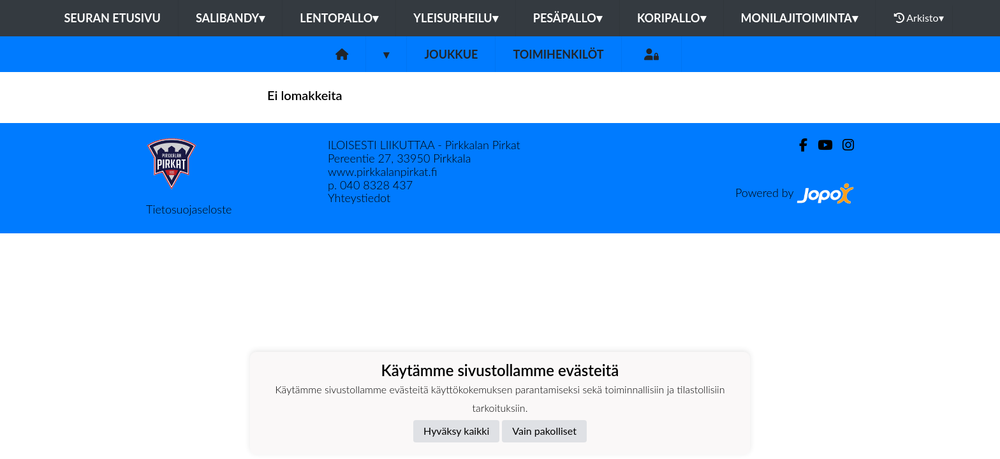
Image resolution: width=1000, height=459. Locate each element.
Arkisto (919, 18)
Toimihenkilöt (558, 54)
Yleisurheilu (455, 18)
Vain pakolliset (544, 431)
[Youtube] (819, 145)
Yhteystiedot (359, 198)
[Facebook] (798, 145)
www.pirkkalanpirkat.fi (382, 171)
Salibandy (230, 18)
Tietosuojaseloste (189, 209)
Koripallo (671, 18)
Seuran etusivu (112, 18)
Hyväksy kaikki (456, 431)
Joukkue (451, 54)
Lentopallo (339, 18)
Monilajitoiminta (799, 18)
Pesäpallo (567, 18)
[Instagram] (843, 145)
